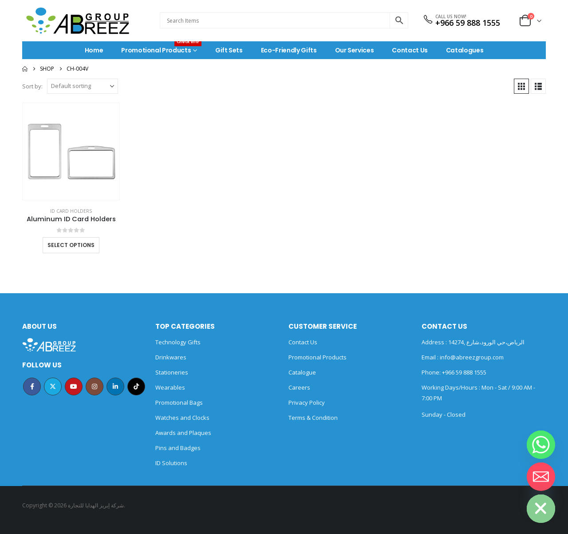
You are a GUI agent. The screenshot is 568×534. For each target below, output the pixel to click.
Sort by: (32, 86)
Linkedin (115, 386)
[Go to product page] (71, 151)
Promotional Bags (179, 402)
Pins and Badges (178, 448)
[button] (521, 86)
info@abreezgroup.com (471, 357)
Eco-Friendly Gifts (289, 50)
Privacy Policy (306, 402)
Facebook (32, 386)
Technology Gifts (178, 342)
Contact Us (410, 50)
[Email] (541, 476)
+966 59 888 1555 (467, 22)
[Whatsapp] (541, 444)
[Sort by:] (82, 86)
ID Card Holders (71, 211)
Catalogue (302, 372)
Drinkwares (170, 357)
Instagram (94, 386)
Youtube (74, 386)
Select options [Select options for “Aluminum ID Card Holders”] (71, 245)
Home (94, 50)
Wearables (170, 387)
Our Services (354, 50)
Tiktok (136, 386)
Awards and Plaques (183, 433)
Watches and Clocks (182, 418)
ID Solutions (171, 463)
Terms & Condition (313, 418)
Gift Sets (229, 50)
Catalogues (465, 50)
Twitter (53, 386)
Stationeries (171, 372)
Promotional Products (161, 48)
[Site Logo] (77, 20)
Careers (299, 387)
